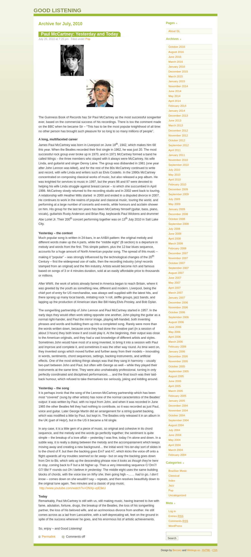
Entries (175, 516)
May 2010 (174, 174)
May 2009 (174, 204)
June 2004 (174, 435)
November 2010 (178, 159)
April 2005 (174, 386)
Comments (178, 521)
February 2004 (177, 454)
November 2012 (178, 135)
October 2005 (176, 366)
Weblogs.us (193, 550)
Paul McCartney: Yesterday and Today (79, 34)
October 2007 (176, 263)
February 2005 (177, 395)
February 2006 (177, 346)
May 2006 (174, 331)
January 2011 (176, 155)
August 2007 (176, 272)
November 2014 (178, 86)
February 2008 (177, 248)
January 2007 (176, 297)
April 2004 (174, 445)
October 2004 (176, 415)
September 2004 (178, 420)
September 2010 (178, 164)
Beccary (177, 550)
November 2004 (178, 410)
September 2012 (178, 145)
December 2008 (178, 214)
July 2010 (174, 169)
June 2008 (174, 233)
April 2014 (174, 100)
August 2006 (176, 322)
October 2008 (176, 219)
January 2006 (176, 351)
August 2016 (176, 51)
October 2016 (176, 46)
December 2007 (178, 253)
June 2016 (174, 56)
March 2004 (175, 449)
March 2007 (175, 292)
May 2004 (174, 439)
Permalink (48, 536)
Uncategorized (177, 495)
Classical (173, 475)
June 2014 (174, 91)
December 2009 (178, 189)
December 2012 (178, 130)
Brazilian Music (177, 470)
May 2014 (174, 96)
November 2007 (178, 258)
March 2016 (175, 61)
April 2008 (174, 238)
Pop (87, 38)
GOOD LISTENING (57, 10)
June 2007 (174, 277)
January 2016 (176, 66)
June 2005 (174, 381)
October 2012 (176, 140)
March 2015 (175, 76)
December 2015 (178, 71)
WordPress (175, 525)
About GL (174, 31)
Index (171, 480)
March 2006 (175, 341)
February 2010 (177, 184)
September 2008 (178, 223)
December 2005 (178, 356)
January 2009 (176, 209)
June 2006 (174, 327)
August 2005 (176, 376)
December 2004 (178, 405)
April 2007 (174, 287)
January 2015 (176, 81)
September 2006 (178, 317)
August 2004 (176, 425)
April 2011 (174, 150)
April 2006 (174, 336)
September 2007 (178, 267)
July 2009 (174, 199)
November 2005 (178, 361)
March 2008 (175, 243)
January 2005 (176, 400)
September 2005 (178, 371)
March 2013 (175, 125)
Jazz (171, 485)
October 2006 (176, 312)
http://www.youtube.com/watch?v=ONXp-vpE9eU (72, 488)
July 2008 (174, 228)
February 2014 (177, 105)
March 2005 (175, 390)
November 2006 (178, 307)
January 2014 (176, 110)
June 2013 (174, 120)
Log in (172, 511)
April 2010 (174, 179)
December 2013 (178, 115)
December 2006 (178, 302)
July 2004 (174, 430)
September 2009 (178, 194)
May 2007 (174, 282)
